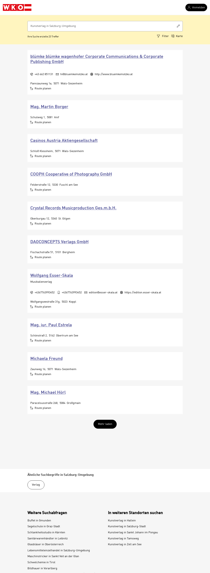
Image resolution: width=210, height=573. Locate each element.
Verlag (36, 484)
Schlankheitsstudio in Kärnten (46, 532)
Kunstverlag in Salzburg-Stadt (127, 526)
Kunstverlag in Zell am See (124, 544)
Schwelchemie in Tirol (41, 562)
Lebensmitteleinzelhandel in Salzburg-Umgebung (58, 550)
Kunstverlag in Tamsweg (123, 538)
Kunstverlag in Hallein (122, 520)
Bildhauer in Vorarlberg (42, 568)
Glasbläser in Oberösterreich (45, 544)
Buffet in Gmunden (39, 520)
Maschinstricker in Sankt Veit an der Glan (53, 556)
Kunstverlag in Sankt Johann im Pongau (133, 532)
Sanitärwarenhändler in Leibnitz (47, 538)
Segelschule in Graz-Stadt (43, 526)
